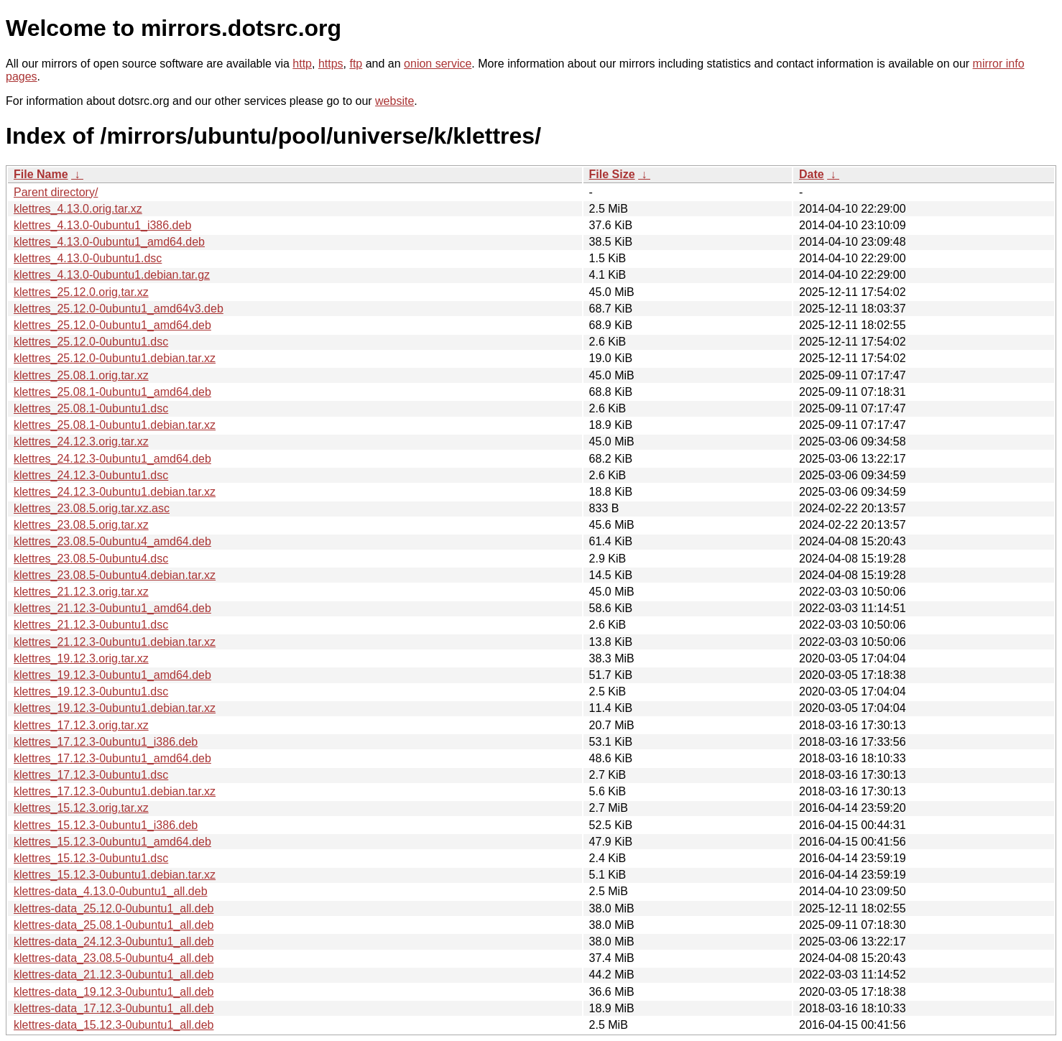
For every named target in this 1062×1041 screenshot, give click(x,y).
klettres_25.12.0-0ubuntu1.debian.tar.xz (115, 358)
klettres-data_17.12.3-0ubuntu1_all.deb (113, 1008)
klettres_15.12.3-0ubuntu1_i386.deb (106, 825)
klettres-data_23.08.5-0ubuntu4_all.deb (113, 958)
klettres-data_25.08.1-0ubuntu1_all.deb (113, 925)
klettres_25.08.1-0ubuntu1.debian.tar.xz (115, 425)
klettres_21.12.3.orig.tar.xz (81, 592)
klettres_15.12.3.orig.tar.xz (81, 808)
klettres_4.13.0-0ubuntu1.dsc (88, 258)
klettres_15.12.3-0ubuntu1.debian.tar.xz (115, 875)
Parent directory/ (56, 192)
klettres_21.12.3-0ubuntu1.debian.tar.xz (115, 642)
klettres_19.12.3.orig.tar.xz (81, 658)
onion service (437, 63)
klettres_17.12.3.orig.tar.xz (81, 725)
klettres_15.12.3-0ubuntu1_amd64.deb (112, 842)
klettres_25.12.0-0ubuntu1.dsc (91, 342)
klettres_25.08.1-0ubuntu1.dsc (91, 408)
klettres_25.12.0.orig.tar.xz (81, 292)
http (302, 63)
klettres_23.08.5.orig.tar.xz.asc (92, 508)
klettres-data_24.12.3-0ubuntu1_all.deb (113, 941)
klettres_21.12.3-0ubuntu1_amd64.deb (112, 608)
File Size (612, 174)
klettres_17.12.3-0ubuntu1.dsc (91, 775)
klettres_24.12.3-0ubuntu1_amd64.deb (112, 459)
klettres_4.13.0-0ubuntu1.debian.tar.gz (112, 275)
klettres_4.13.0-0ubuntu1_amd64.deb (109, 242)
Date (811, 174)
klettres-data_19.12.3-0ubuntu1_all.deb (113, 992)
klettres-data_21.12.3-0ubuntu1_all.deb (113, 974)
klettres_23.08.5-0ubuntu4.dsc (91, 558)
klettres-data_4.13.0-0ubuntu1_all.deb (111, 891)
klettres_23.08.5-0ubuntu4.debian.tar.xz (115, 575)
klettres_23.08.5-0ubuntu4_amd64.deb (112, 541)
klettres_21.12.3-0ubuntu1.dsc (91, 625)
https (330, 63)
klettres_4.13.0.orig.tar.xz (78, 209)
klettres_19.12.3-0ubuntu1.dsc (91, 691)
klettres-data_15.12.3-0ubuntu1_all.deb (113, 1025)
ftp (355, 63)
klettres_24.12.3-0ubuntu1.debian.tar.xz (115, 492)
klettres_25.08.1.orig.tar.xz (81, 375)
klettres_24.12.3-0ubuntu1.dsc (91, 475)
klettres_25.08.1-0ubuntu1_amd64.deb (112, 392)
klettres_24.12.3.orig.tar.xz (81, 441)
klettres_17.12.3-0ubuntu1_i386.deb (106, 742)
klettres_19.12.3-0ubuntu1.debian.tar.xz (115, 708)
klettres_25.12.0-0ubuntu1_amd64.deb (112, 325)
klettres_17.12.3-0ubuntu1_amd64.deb (112, 758)
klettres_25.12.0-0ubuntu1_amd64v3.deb (118, 308)
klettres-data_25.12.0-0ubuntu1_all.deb (113, 908)
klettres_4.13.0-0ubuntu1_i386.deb (102, 225)
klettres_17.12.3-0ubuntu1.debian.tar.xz (115, 791)
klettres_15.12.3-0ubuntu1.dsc (91, 858)
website (394, 101)
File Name (41, 174)
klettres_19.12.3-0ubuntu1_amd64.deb (112, 675)
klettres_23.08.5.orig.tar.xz (81, 525)
